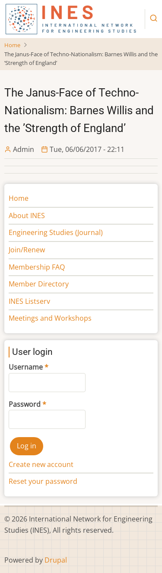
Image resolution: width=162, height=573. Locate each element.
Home (12, 45)
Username (26, 367)
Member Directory (39, 284)
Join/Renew (27, 249)
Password (25, 404)
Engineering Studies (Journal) (56, 232)
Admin (23, 149)
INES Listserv (29, 301)
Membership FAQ (37, 267)
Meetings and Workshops (50, 318)
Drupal (55, 560)
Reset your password (43, 481)
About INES (27, 215)
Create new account (41, 464)
